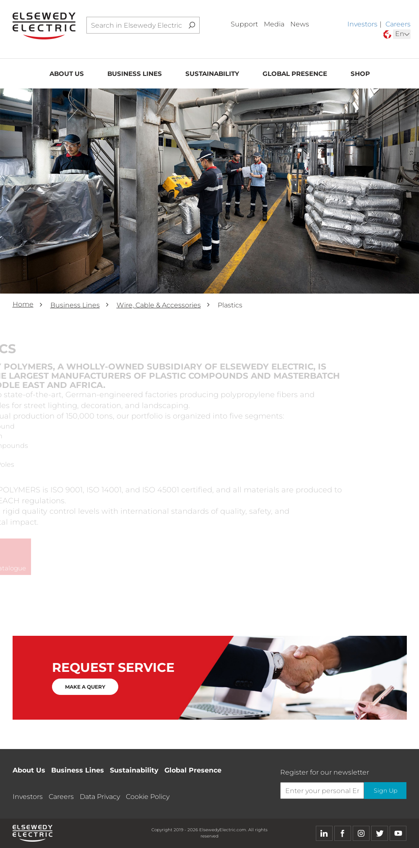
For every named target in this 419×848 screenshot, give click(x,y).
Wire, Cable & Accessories (159, 305)
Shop (360, 74)
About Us (66, 74)
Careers (398, 24)
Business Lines (134, 74)
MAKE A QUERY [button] (85, 687)
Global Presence (295, 74)
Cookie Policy (147, 797)
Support (244, 24)
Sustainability (212, 74)
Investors (362, 24)
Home (23, 304)
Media (274, 24)
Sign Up (385, 791)
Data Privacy (100, 797)
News (299, 24)
